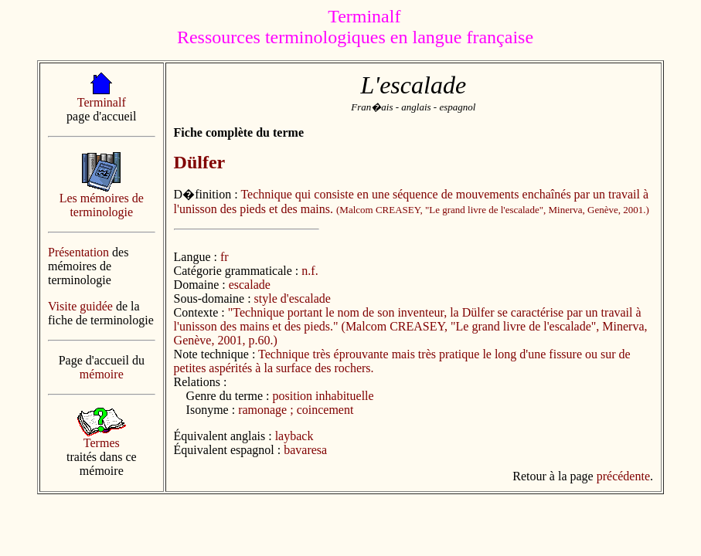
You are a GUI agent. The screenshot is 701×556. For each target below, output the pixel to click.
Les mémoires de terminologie (102, 205)
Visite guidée (80, 306)
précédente (623, 476)
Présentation (78, 252)
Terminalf (101, 102)
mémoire (102, 374)
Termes (101, 442)
